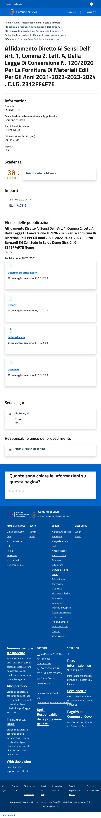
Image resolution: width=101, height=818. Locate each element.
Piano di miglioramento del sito (75, 790)
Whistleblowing (19, 761)
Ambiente (57, 536)
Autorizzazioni (59, 555)
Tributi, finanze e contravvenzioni (60, 624)
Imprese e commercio (57, 600)
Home (8, 22)
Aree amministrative (14, 539)
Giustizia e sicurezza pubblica (61, 591)
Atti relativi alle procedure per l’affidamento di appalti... (32, 31)
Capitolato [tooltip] (13, 369)
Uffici (9, 546)
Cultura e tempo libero (60, 572)
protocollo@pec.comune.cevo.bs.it (50, 700)
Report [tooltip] (12, 305)
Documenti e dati (15, 565)
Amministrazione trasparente (20, 650)
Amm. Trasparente (23, 22)
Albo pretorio (17, 686)
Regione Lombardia (13, 4)
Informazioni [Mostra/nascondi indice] (8, 815)
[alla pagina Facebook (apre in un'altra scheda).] (79, 12)
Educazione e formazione (58, 581)
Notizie (32, 531)
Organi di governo (16, 531)
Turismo (56, 631)
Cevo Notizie (76, 690)
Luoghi (78, 531)
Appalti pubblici (59, 550)
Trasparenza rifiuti (16, 721)
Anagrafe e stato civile (60, 543)
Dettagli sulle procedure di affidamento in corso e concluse (34, 35)
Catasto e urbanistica (57, 562)
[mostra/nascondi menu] (5, 11)
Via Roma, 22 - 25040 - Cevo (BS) (50, 654)
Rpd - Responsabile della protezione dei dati (49, 717)
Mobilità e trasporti (61, 607)
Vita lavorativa (59, 636)
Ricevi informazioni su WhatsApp (79, 665)
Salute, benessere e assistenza (61, 615)
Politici (10, 550)
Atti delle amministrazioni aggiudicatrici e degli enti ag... (32, 27)
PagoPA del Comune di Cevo (79, 714)
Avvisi (32, 536)
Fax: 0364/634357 (48, 668)
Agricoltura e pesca (61, 531)
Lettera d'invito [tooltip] (16, 337)
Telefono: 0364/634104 (44, 661)
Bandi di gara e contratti (48, 22)
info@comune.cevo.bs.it (49, 691)
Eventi (78, 536)
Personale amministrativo (14, 558)
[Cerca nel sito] (94, 12)
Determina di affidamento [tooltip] (22, 273)
